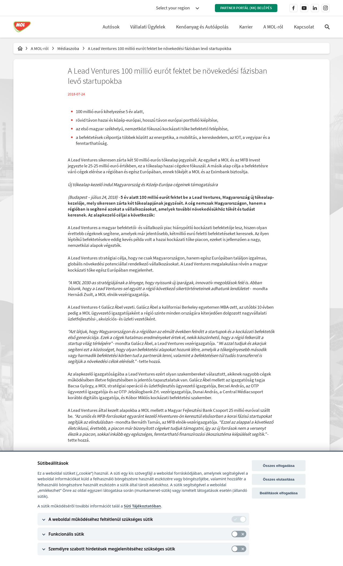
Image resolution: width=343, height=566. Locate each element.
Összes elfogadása (278, 466)
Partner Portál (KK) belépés (246, 7)
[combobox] (177, 8)
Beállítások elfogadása (278, 493)
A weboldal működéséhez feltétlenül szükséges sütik (101, 519)
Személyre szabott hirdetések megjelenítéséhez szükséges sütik (112, 548)
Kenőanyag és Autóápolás (202, 27)
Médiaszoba (68, 48)
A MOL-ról (40, 48)
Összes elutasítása (278, 479)
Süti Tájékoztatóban (142, 506)
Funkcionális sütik (66, 534)
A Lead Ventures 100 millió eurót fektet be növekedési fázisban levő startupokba (159, 48)
